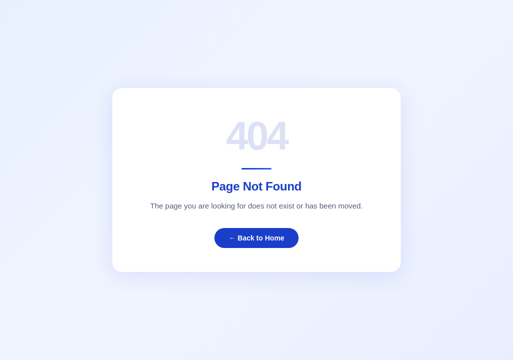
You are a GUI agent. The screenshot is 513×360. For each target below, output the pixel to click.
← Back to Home (256, 238)
